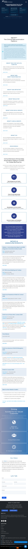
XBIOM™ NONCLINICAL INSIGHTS (14, 110)
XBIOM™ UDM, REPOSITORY (14, 89)
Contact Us (4, 510)
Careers (2, 530)
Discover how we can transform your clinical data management (14, 236)
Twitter (2, 521)
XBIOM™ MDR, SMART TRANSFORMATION (14, 76)
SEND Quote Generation (5, 533)
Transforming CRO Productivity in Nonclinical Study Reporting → (14, 16)
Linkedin (5, 521)
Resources (3, 525)
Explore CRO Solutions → (13, 12)
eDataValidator (14, 146)
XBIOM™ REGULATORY (14, 99)
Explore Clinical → (22, 12)
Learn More (4, 265)
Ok (17, 547)
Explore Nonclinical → (4, 12)
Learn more (5, 72)
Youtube (3, 521)
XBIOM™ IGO (14, 135)
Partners (2, 528)
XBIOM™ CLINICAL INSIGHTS (14, 121)
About (2, 526)
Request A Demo (13, 510)
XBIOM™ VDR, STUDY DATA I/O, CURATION (14, 63)
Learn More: (4, 363)
